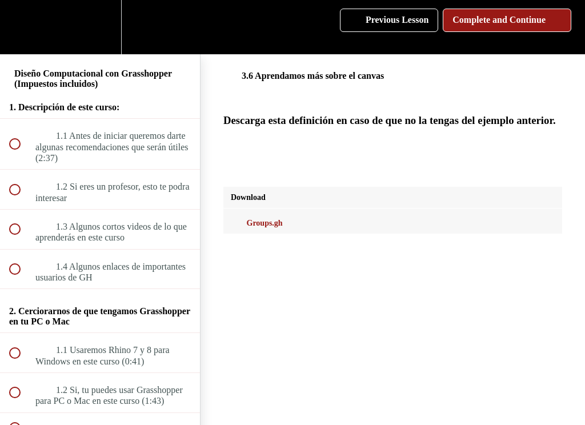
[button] (21, 27)
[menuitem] (100, 27)
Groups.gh (257, 223)
